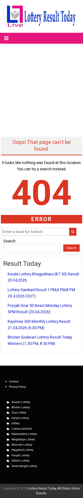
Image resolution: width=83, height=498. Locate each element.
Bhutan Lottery (21, 407)
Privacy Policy (17, 386)
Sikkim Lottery (21, 460)
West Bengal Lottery (24, 466)
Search (9, 241)
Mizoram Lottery (22, 444)
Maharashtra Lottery (24, 434)
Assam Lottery (21, 402)
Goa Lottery (19, 412)
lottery (15, 423)
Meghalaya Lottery (23, 439)
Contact (14, 381)
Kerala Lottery (20, 418)
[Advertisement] (41, 86)
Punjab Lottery (21, 455)
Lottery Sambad (22, 428)
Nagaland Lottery (22, 449)
